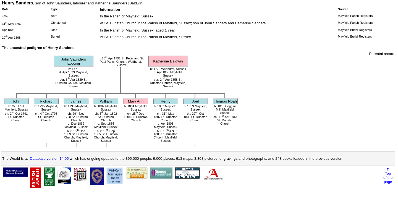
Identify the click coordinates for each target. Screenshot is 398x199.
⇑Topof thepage (387, 175)
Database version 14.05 (49, 158)
